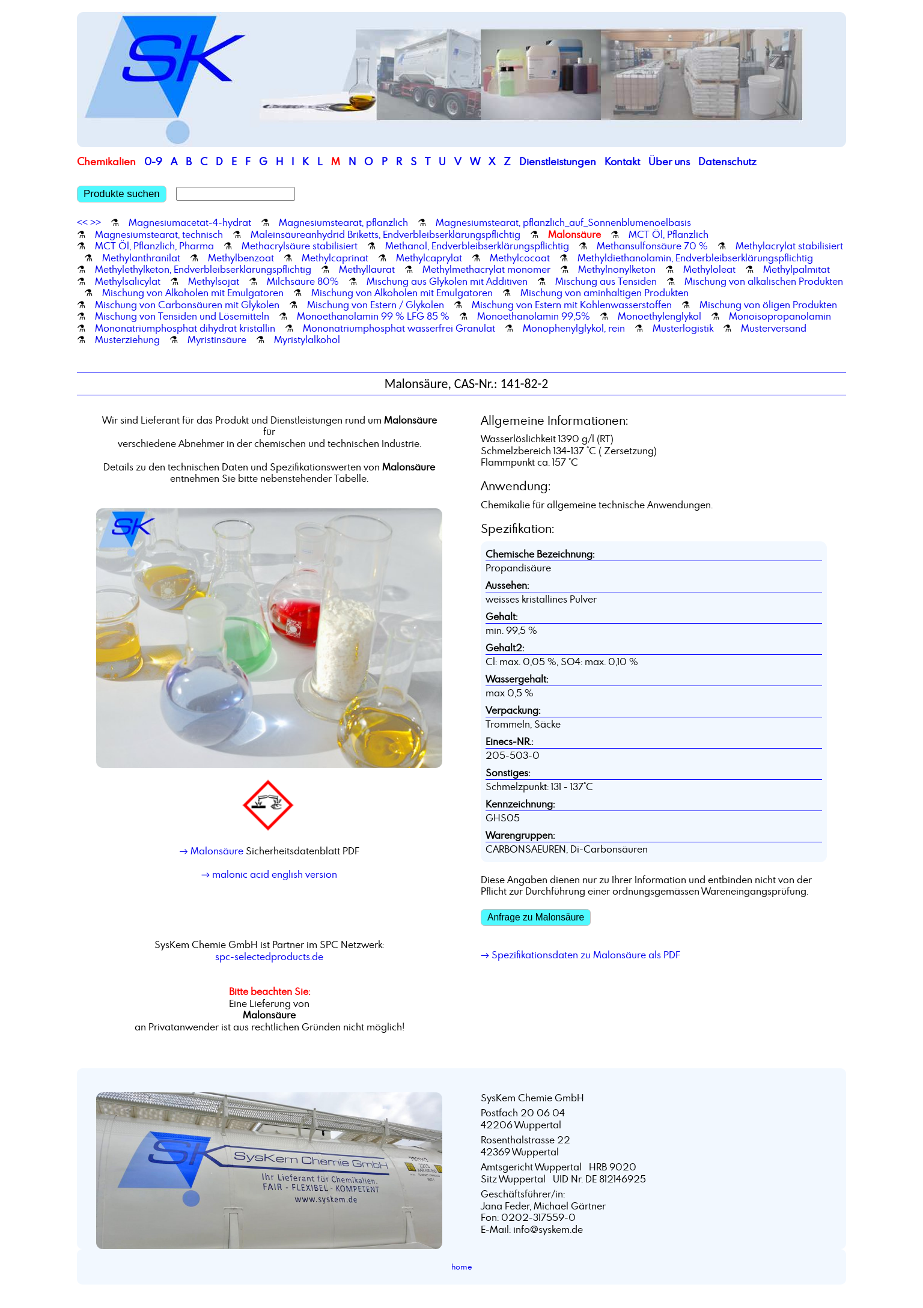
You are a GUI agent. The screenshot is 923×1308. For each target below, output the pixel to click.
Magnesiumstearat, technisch (159, 234)
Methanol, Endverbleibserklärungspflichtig (477, 246)
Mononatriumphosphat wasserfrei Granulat (399, 328)
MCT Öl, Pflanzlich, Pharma (154, 246)
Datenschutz (727, 161)
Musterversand (773, 328)
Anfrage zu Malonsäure (535, 917)
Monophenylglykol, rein (574, 328)
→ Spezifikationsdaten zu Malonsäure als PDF (580, 955)
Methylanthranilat (141, 258)
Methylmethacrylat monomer (486, 269)
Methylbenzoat (241, 258)
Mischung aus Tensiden (606, 281)
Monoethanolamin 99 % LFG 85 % (373, 316)
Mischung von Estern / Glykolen (375, 305)
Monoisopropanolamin (780, 316)
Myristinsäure (216, 339)
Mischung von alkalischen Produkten (763, 281)
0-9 (153, 161)
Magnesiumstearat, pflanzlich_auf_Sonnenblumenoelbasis (563, 222)
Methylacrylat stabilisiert (789, 246)
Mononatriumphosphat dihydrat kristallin (185, 328)
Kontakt (622, 161)
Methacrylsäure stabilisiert (300, 246)
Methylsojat (213, 281)
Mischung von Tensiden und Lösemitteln (182, 316)
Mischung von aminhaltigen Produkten (604, 293)
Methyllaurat (367, 269)
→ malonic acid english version (269, 874)
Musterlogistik (683, 328)
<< (82, 222)
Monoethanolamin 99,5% (533, 316)
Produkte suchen (122, 193)
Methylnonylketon (617, 269)
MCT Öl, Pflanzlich (668, 234)
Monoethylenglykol (659, 316)
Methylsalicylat (127, 281)
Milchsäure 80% (303, 281)
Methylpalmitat (796, 269)
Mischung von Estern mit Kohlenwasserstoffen (572, 305)
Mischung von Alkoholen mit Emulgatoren (193, 293)
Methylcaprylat (429, 258)
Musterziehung (127, 339)
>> (95, 222)
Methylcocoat (520, 258)
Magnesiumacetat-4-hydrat (190, 222)
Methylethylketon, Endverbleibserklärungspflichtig (203, 269)
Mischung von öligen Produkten (768, 305)
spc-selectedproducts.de (269, 957)
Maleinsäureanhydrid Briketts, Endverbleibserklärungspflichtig (385, 234)
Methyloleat (709, 269)
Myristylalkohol (307, 339)
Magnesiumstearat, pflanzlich (343, 222)
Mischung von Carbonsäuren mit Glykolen (187, 305)
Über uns (669, 161)
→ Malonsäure (211, 851)
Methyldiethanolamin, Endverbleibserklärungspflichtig (695, 258)
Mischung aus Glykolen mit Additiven (447, 281)
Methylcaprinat (335, 258)
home (461, 1266)
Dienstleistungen (557, 161)
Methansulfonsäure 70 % (652, 246)
